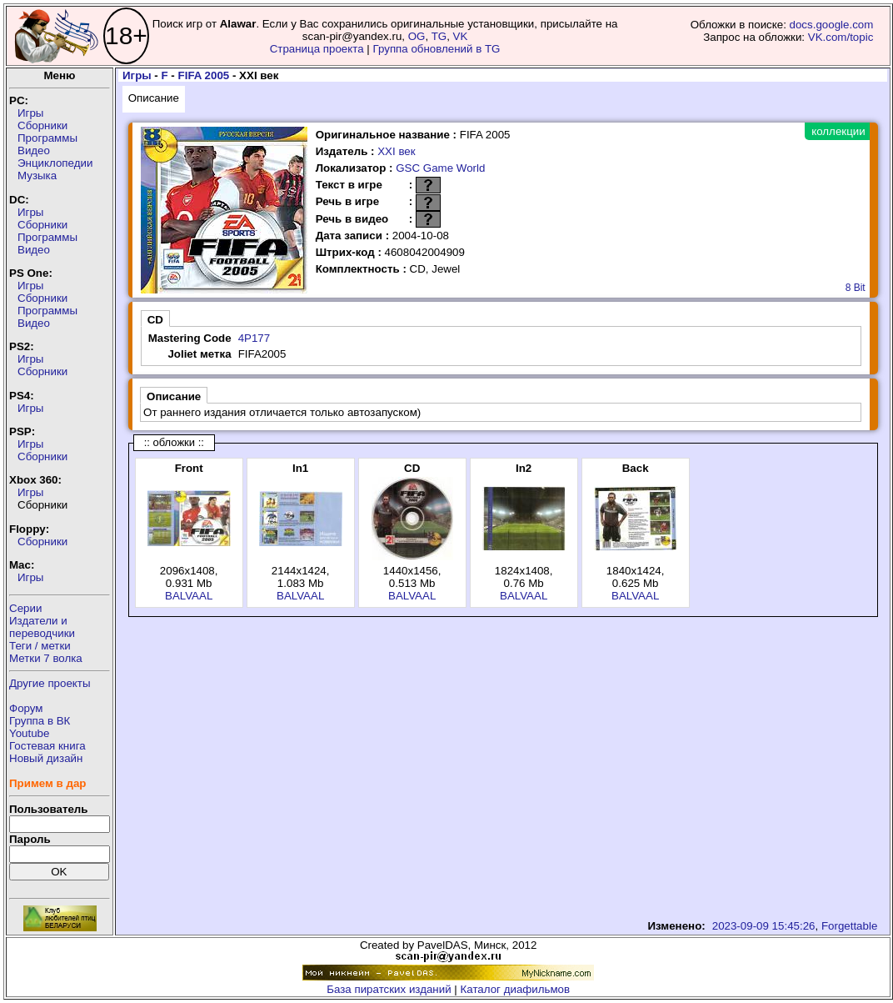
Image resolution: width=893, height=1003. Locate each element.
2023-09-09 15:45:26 (764, 926)
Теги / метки (40, 645)
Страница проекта (317, 49)
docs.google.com (832, 24)
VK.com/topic (841, 37)
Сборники (42, 125)
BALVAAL (188, 595)
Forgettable (849, 926)
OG (417, 36)
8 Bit (856, 287)
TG (439, 36)
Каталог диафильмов (516, 989)
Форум (26, 708)
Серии (25, 608)
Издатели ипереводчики (42, 626)
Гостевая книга (47, 746)
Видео (33, 150)
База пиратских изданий (389, 989)
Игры (30, 113)
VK (460, 36)
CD (155, 319)
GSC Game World (440, 168)
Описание (153, 98)
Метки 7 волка (45, 658)
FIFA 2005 (204, 75)
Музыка (37, 175)
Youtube (29, 733)
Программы (47, 138)
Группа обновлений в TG (437, 49)
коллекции (838, 131)
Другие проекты (50, 683)
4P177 (254, 338)
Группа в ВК (39, 721)
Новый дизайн (45, 758)
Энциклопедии (54, 163)
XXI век (396, 151)
